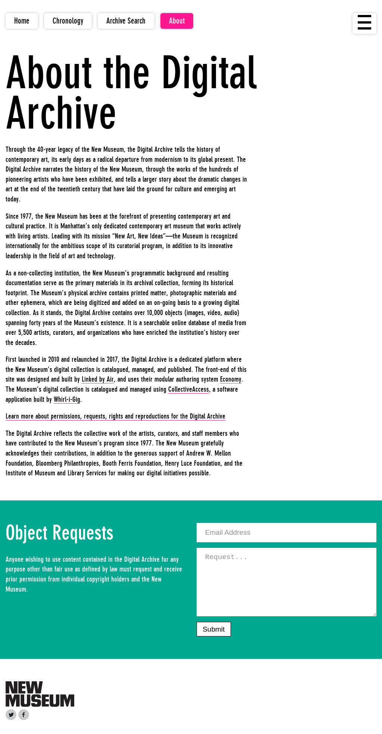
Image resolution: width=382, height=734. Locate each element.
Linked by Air (98, 379)
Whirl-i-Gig (67, 399)
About (177, 20)
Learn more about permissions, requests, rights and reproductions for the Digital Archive (115, 416)
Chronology (68, 20)
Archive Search (125, 20)
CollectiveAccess (188, 389)
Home (21, 20)
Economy (230, 379)
